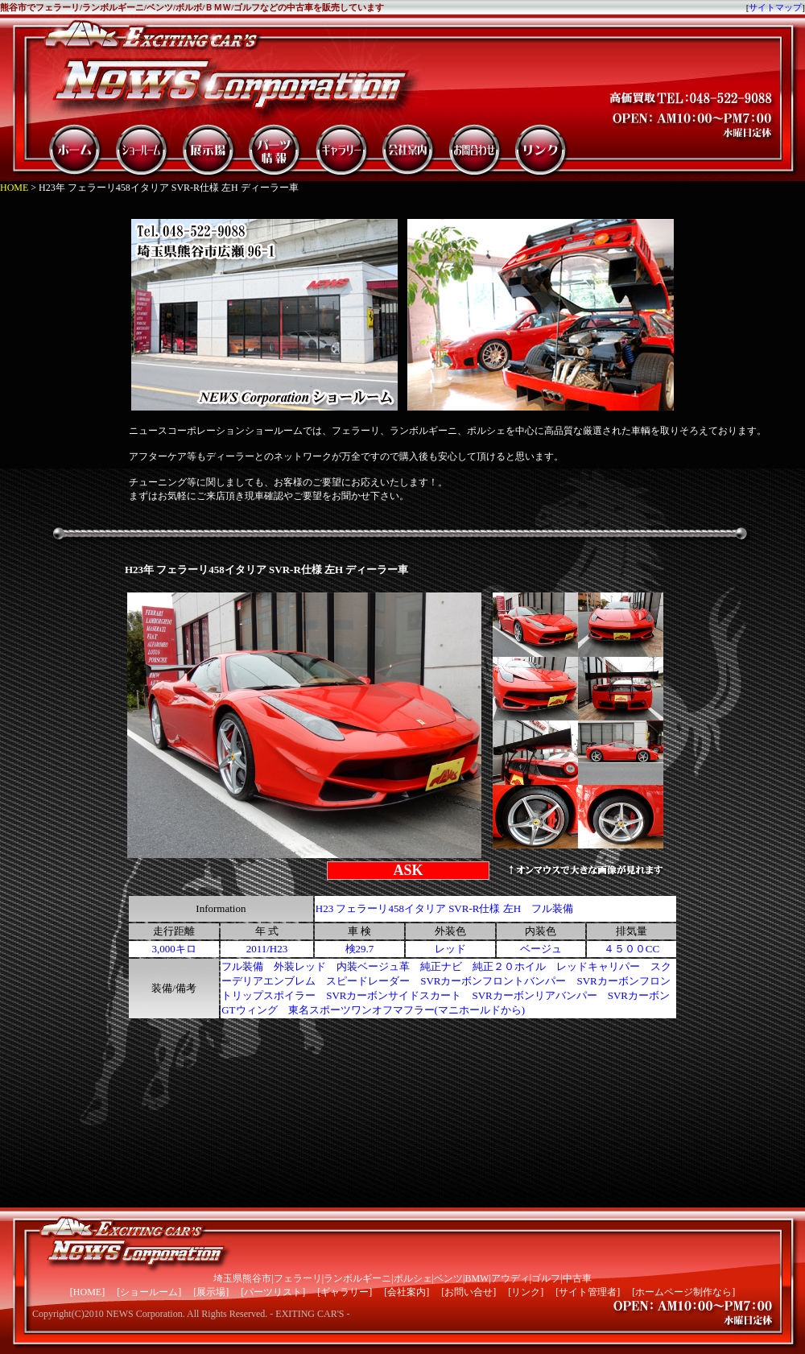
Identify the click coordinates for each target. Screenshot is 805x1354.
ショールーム (149, 1292)
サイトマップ (775, 7)
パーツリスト (273, 1292)
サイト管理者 (588, 1292)
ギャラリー (344, 1292)
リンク (525, 1292)
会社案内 (406, 1292)
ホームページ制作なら (683, 1292)
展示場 (210, 1292)
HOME (14, 187)
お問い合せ (468, 1292)
